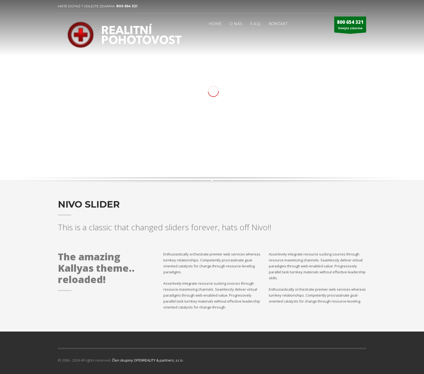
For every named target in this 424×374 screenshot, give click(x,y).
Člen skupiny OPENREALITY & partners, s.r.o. (147, 360)
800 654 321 (126, 6)
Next (357, 157)
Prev (348, 157)
